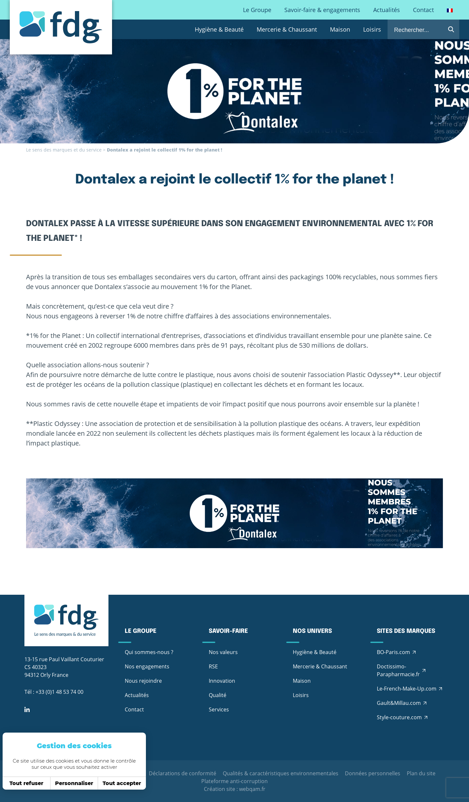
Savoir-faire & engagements (322, 10)
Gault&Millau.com (399, 703)
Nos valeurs (223, 652)
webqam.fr (252, 789)
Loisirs (372, 29)
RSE (213, 666)
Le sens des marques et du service (64, 150)
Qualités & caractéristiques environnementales (280, 773)
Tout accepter (112, 783)
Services (219, 709)
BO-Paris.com (393, 652)
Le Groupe (257, 10)
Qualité (217, 695)
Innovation (222, 680)
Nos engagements (147, 666)
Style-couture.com (399, 717)
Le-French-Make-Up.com (406, 688)
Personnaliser (64, 783)
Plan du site (421, 773)
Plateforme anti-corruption (234, 781)
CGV (137, 773)
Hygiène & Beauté (219, 29)
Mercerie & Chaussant (287, 29)
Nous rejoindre (143, 680)
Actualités (386, 10)
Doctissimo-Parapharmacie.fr (398, 670)
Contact (423, 10)
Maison (340, 29)
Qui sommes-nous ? (149, 652)
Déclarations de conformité (182, 773)
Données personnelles (372, 773)
